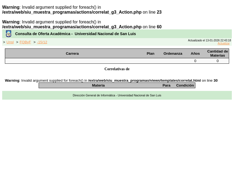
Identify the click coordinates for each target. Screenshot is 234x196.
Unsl (10, 42)
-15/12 (42, 42)
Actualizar (224, 43)
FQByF (25, 42)
